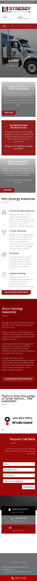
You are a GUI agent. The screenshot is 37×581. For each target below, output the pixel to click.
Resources (21, 572)
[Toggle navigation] (4, 26)
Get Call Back (28, 487)
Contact (28, 572)
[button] (3, 424)
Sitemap (18, 564)
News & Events (11, 572)
